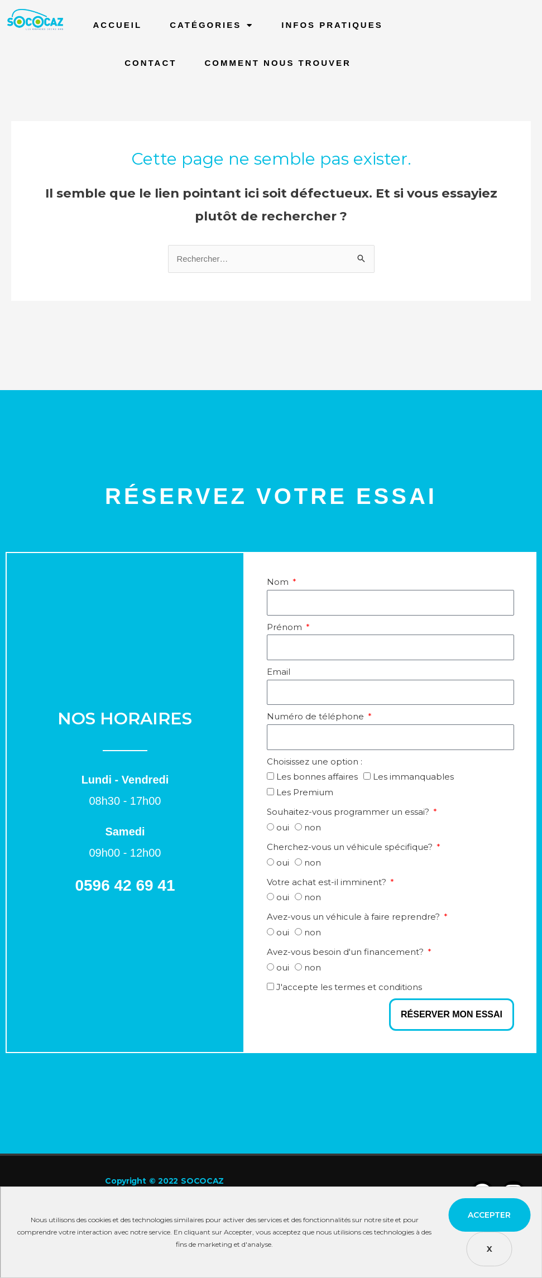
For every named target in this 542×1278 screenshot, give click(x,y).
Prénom (285, 627)
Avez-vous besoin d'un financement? (346, 952)
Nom (279, 582)
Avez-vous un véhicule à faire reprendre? (354, 917)
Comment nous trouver (277, 63)
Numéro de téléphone (316, 717)
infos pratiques (331, 25)
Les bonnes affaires (317, 777)
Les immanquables (413, 777)
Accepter (489, 1215)
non (312, 828)
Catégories (211, 25)
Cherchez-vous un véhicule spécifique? (351, 847)
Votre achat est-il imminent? (327, 882)
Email (278, 672)
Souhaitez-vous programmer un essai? (349, 812)
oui (282, 828)
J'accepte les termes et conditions (349, 987)
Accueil (117, 25)
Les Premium (304, 792)
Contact (150, 63)
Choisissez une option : (314, 762)
